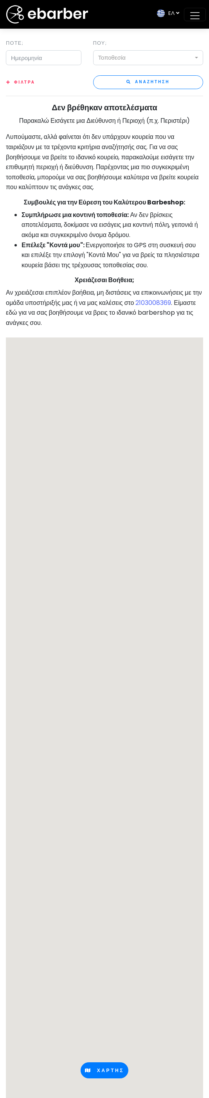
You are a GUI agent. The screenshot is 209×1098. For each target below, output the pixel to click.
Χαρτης (104, 1070)
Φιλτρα (24, 82)
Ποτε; (14, 43)
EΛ (166, 13)
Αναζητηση (148, 82)
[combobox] (148, 57)
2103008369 (153, 302)
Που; (100, 43)
